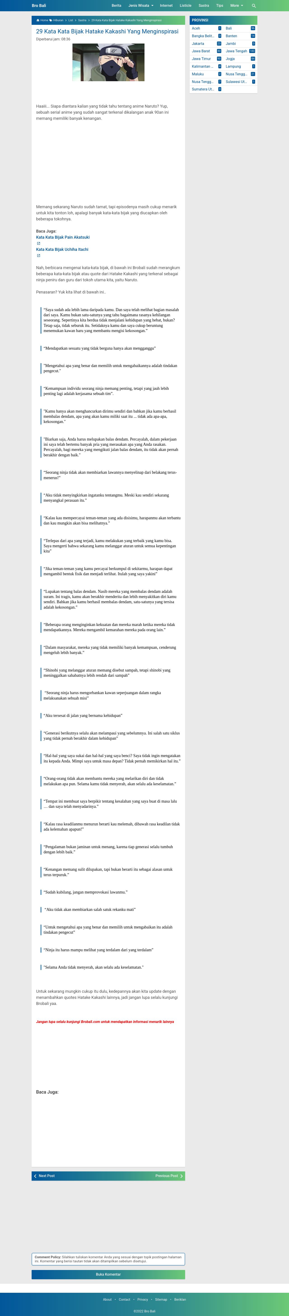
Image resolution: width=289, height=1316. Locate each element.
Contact (124, 1300)
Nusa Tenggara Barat (241, 74)
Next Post (47, 1176)
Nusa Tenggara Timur (208, 82)
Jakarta (198, 44)
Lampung (233, 66)
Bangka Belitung (205, 36)
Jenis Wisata (141, 5)
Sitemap (161, 1300)
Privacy (143, 1300)
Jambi (231, 44)
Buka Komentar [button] (108, 1274)
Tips (219, 5)
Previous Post (167, 1176)
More (238, 5)
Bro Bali (39, 5)
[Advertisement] (108, 167)
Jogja (230, 59)
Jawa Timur (201, 59)
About (107, 1300)
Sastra (204, 5)
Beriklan (180, 1300)
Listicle (185, 5)
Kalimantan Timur (206, 66)
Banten (231, 36)
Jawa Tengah (236, 51)
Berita (116, 5)
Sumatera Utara (204, 89)
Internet (166, 5)
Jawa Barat (201, 51)
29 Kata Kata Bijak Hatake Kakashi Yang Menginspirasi (107, 31)
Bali (229, 28)
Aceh (196, 28)
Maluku (198, 74)
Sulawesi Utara (238, 82)
